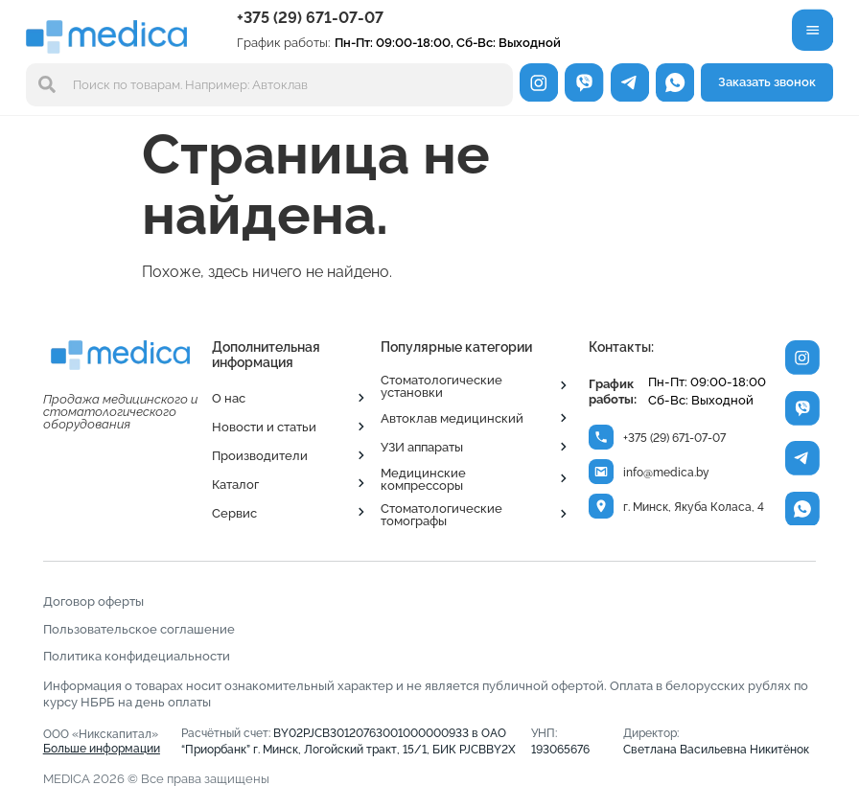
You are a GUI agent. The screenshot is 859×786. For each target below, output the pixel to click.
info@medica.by (667, 473)
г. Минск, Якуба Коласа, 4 (694, 509)
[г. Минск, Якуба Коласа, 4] (602, 507)
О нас (228, 397)
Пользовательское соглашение (139, 628)
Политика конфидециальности (136, 655)
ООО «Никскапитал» (102, 741)
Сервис (234, 512)
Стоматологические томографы (441, 514)
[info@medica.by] (602, 473)
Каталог (235, 484)
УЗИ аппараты (422, 446)
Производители (260, 455)
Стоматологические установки (441, 386)
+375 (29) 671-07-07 (310, 18)
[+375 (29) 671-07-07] (602, 438)
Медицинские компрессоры (423, 479)
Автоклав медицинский (452, 418)
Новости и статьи (264, 426)
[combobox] (269, 84)
